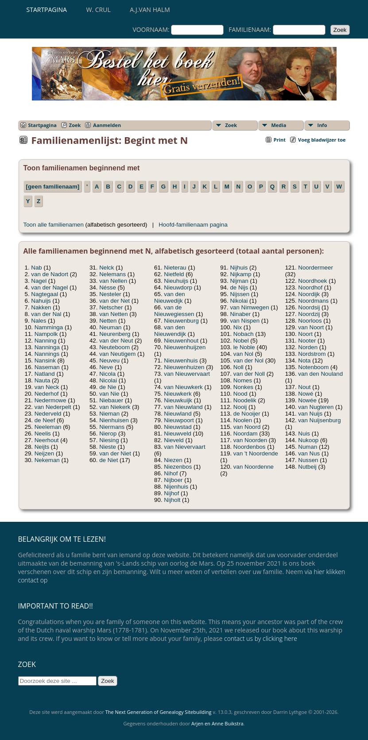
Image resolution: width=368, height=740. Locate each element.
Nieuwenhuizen (184, 367)
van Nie (109, 393)
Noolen (242, 420)
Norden (308, 347)
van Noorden (250, 440)
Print (280, 139)
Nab (36, 267)
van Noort (311, 327)
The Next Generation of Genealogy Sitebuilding (158, 712)
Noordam (245, 433)
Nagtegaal (44, 294)
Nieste (107, 446)
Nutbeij (307, 466)
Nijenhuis (176, 486)
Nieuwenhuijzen (184, 347)
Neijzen (44, 453)
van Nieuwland (183, 407)
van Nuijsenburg (319, 420)
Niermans (111, 427)
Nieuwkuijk (178, 400)
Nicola (107, 373)
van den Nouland (320, 373)
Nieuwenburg (181, 320)
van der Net (114, 300)
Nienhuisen (114, 420)
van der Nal (46, 314)
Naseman (47, 367)
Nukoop (308, 440)
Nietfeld (174, 274)
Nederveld (48, 413)
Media (279, 125)
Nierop (107, 433)
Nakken (41, 307)
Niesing (109, 440)
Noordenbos (249, 446)
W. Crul (98, 9)
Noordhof (310, 287)
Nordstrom (311, 354)
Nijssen (239, 294)
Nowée (307, 400)
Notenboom (313, 367)
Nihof (171, 473)
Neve (106, 367)
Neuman (110, 327)
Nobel (241, 340)
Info (322, 125)
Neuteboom (114, 347)
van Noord (247, 427)
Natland (45, 373)
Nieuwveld (177, 433)
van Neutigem (117, 354)
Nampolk (46, 334)
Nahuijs (40, 300)
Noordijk (309, 294)
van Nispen (245, 320)
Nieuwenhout (181, 340)
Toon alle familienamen (53, 224)
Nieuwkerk (177, 393)
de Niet (108, 460)
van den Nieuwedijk (169, 297)
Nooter (307, 340)
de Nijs (239, 287)
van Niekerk (114, 407)
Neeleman (48, 427)
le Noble (244, 347)
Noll (238, 367)
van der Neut (116, 340)
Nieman (109, 413)
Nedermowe (50, 400)
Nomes (242, 380)
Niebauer (111, 400)
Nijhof (171, 493)
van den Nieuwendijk (170, 330)
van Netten (113, 314)
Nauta (42, 380)
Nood (240, 393)
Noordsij (309, 307)
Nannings (47, 354)
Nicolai (108, 380)
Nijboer (173, 480)
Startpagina (47, 9)
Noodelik (244, 400)
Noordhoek (312, 281)
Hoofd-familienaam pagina (193, 224)
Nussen (308, 460)
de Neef (45, 420)
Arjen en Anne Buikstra (217, 723)
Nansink (45, 360)
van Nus (309, 453)
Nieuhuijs (176, 281)
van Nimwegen (249, 307)
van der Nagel (49, 287)
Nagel (38, 281)
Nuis (304, 433)
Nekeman (47, 460)
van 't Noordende (255, 453)
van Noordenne (253, 466)
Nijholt (172, 500)
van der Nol (248, 360)
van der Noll (249, 373)
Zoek (75, 125)
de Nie (107, 387)
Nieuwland (177, 413)
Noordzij (309, 314)
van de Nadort (49, 274)
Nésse (107, 287)
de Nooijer (246, 413)
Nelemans (112, 274)
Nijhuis (239, 267)
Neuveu (109, 360)
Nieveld (173, 440)
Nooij (240, 407)
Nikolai (239, 300)
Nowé (305, 393)
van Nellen (113, 281)
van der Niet (115, 453)
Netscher (111, 307)
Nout (304, 387)
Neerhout (47, 440)
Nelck (106, 267)
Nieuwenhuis (181, 360)
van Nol (243, 354)
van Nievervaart (184, 446)
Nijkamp (240, 274)
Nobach (243, 334)
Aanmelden (107, 125)
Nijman (239, 281)
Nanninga (47, 347)
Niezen (173, 460)
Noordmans (313, 300)
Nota (304, 360)
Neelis (43, 433)
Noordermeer (315, 267)
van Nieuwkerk (183, 387)
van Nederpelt (53, 407)
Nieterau (175, 267)
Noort (305, 334)
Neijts (42, 446)
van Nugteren (315, 407)
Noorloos (310, 320)
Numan (307, 446)
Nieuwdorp (178, 287)
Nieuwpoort (179, 420)
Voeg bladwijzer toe (321, 139)
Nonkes (243, 387)
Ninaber (240, 314)
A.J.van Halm (150, 9)
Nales (38, 320)
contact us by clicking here (260, 638)
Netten (107, 320)
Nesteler (110, 294)
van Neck (47, 387)
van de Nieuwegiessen (174, 310)
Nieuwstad (177, 427)
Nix (237, 327)
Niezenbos (178, 466)
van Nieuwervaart (187, 373)
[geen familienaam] (53, 186)
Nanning (46, 340)
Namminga (49, 327)
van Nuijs (310, 413)
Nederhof (47, 393)
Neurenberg (114, 334)
